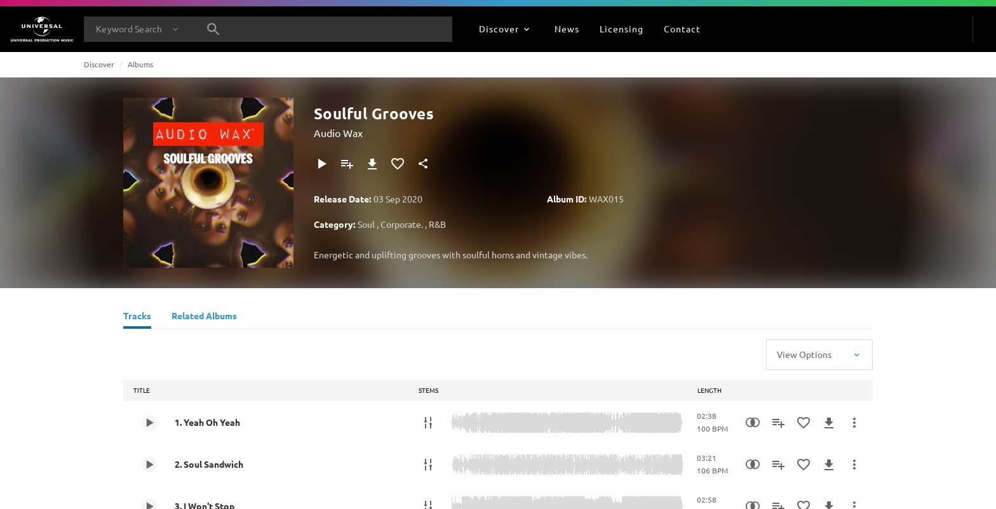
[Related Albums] (204, 317)
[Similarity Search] (752, 422)
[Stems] (428, 422)
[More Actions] (854, 422)
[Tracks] (137, 317)
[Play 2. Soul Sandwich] (149, 464)
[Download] (372, 163)
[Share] (423, 163)
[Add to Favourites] (397, 163)
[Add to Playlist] (346, 163)
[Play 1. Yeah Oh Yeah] (149, 422)
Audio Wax (338, 132)
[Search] (213, 29)
